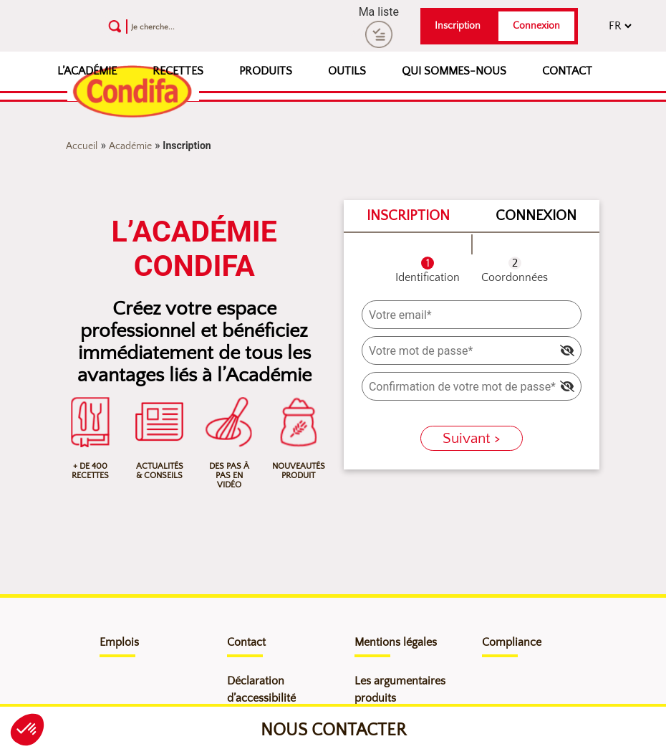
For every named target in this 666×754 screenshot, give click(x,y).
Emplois (119, 642)
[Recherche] (201, 26)
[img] (567, 350)
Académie (130, 146)
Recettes (178, 71)
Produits (265, 71)
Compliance (511, 642)
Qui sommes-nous (454, 71)
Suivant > (472, 438)
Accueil (81, 146)
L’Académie (87, 71)
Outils (347, 71)
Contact (567, 71)
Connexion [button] (536, 26)
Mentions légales (395, 642)
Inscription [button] (458, 26)
